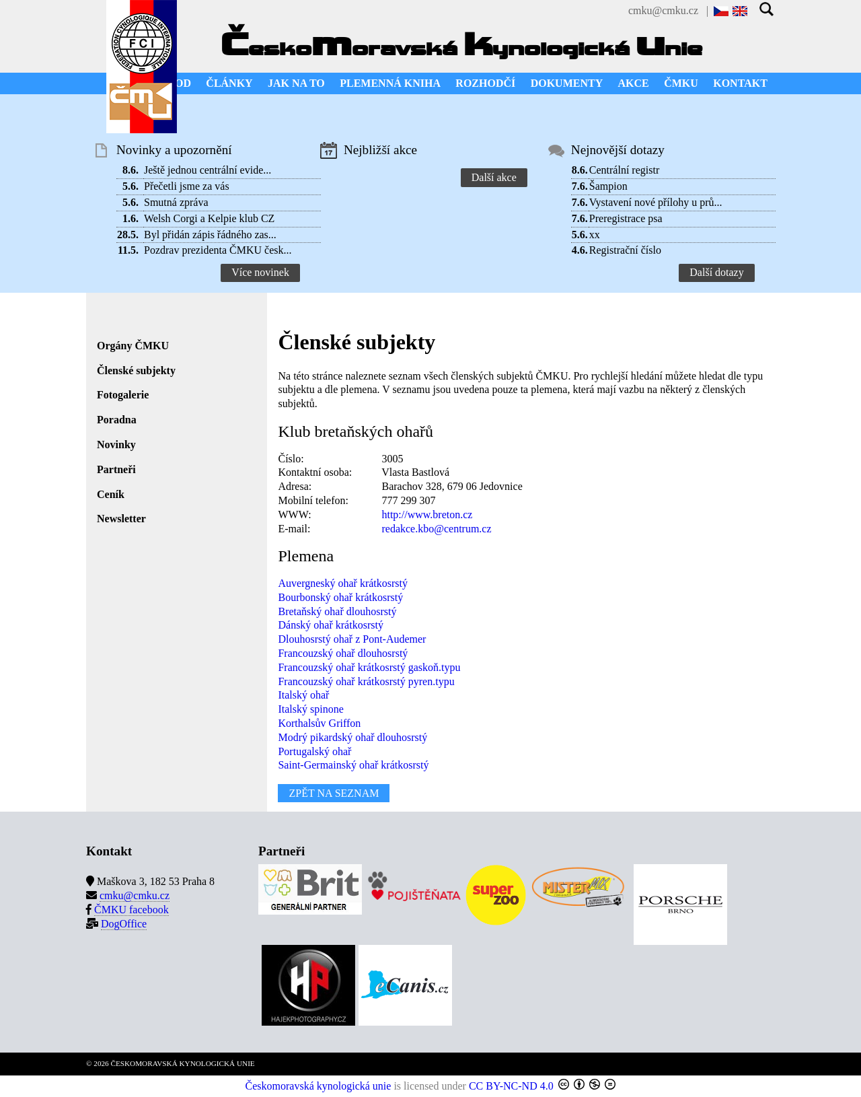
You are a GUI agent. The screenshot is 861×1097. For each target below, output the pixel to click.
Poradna (117, 419)
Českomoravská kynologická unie (318, 1086)
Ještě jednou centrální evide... (207, 170)
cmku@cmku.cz (663, 10)
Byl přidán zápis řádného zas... (210, 234)
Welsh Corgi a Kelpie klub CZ (209, 218)
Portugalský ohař (314, 751)
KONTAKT (740, 83)
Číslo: (290, 458)
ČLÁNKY (229, 83)
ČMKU (681, 83)
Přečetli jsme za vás (186, 186)
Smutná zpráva (176, 202)
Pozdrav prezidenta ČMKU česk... (218, 250)
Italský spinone (310, 709)
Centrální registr (624, 170)
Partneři (116, 469)
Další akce (494, 177)
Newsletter (121, 518)
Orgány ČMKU (133, 345)
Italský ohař (303, 695)
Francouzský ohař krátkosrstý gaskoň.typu (369, 667)
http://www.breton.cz (426, 514)
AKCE (633, 83)
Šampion (608, 186)
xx (594, 234)
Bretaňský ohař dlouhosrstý (337, 611)
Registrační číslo (625, 250)
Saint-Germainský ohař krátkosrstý (353, 765)
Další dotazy (716, 272)
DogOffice (124, 923)
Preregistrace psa (626, 218)
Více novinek (260, 272)
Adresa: (294, 486)
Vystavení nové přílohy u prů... (655, 202)
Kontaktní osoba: (315, 472)
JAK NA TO (296, 83)
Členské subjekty (136, 370)
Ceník (110, 494)
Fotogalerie (123, 394)
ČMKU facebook (131, 909)
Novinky (116, 444)
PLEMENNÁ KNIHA (390, 83)
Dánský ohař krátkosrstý (330, 625)
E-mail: (294, 528)
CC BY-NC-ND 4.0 (511, 1086)
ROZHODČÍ (485, 83)
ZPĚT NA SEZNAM (334, 793)
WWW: (294, 514)
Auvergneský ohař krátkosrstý (343, 583)
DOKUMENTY (567, 83)
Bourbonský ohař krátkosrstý (340, 597)
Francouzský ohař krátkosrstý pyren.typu (366, 681)
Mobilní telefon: (313, 500)
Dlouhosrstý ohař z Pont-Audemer (352, 639)
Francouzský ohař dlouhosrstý (343, 653)
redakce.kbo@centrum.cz (436, 528)
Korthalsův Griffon (319, 723)
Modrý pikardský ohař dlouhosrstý (352, 737)
